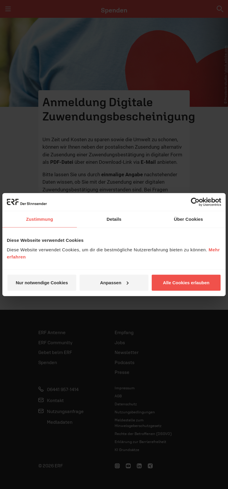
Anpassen (114, 282)
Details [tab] (114, 219)
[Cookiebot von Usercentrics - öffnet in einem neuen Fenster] (195, 202)
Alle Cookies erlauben (186, 282)
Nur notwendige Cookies (42, 282)
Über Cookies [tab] (188, 219)
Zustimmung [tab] (39, 219)
